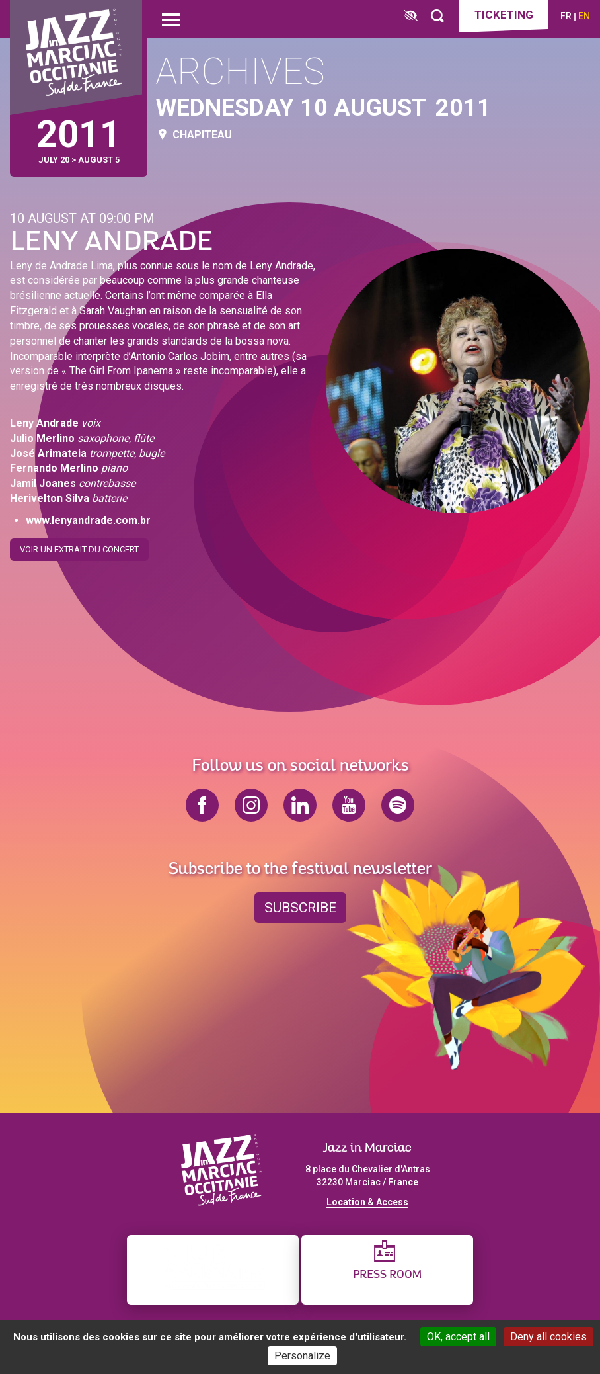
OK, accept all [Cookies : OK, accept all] (458, 1336)
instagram (251, 805)
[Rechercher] (437, 16)
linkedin (300, 805)
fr (566, 16)
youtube (348, 805)
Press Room (387, 1275)
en (584, 16)
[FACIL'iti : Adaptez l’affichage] (410, 16)
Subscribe (300, 908)
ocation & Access (370, 1202)
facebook (202, 805)
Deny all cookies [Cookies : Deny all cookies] (548, 1336)
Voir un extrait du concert (79, 544)
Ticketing (503, 14)
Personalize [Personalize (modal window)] (302, 1356)
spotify (397, 805)
